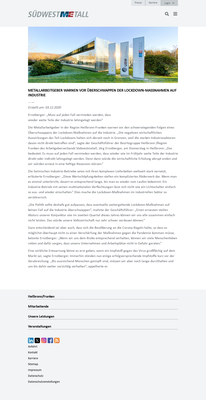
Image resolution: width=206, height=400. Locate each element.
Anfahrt (32, 346)
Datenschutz (35, 375)
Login (169, 3)
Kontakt (33, 352)
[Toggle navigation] (175, 14)
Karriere (153, 2)
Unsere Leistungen (41, 316)
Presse (138, 2)
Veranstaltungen (39, 326)
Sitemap (33, 364)
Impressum (35, 370)
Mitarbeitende (38, 306)
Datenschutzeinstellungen (44, 381)
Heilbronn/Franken (41, 296)
